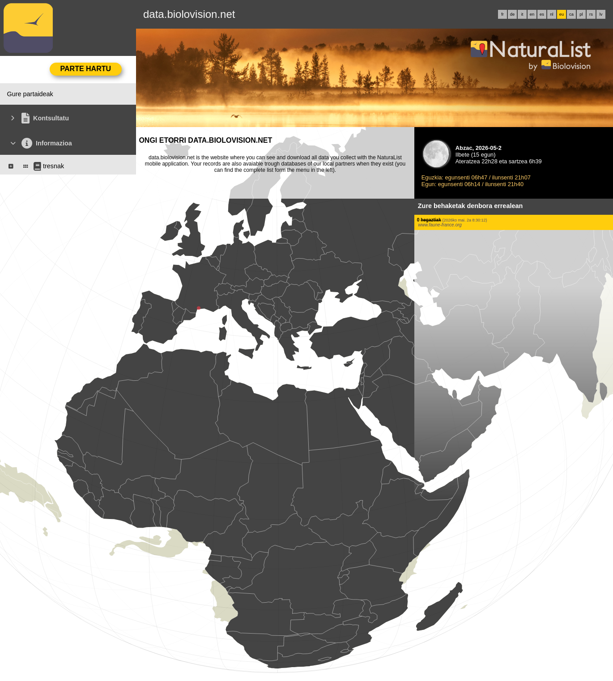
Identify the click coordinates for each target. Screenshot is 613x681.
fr (502, 14)
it (522, 14)
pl (581, 14)
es (542, 14)
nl (551, 14)
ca (571, 14)
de (512, 14)
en (532, 14)
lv (601, 14)
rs (591, 14)
